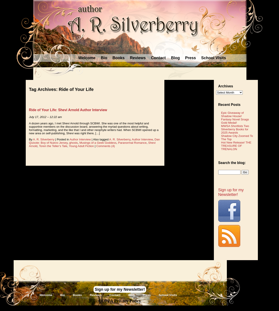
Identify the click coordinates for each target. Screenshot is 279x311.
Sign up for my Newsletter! (231, 192)
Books (118, 58)
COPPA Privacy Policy (119, 300)
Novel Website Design (172, 308)
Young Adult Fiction (81, 146)
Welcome (87, 58)
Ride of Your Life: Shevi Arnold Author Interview (68, 110)
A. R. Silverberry (43, 139)
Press (190, 58)
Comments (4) (105, 146)
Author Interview (80, 139)
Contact (158, 58)
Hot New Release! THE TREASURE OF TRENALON (236, 146)
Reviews (138, 58)
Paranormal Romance (132, 142)
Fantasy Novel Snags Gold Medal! (235, 121)
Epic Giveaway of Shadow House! (232, 114)
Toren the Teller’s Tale (53, 146)
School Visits (213, 58)
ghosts (73, 142)
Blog (175, 58)
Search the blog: (232, 163)
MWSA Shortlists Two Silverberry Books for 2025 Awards (235, 129)
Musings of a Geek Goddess (97, 142)
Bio (104, 58)
